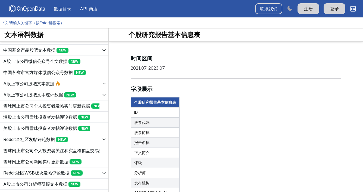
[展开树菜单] (54, 50)
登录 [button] (334, 8)
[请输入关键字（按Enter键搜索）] (184, 23)
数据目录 (62, 8)
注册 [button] (308, 8)
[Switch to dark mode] (290, 8)
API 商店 (89, 8)
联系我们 (268, 8)
